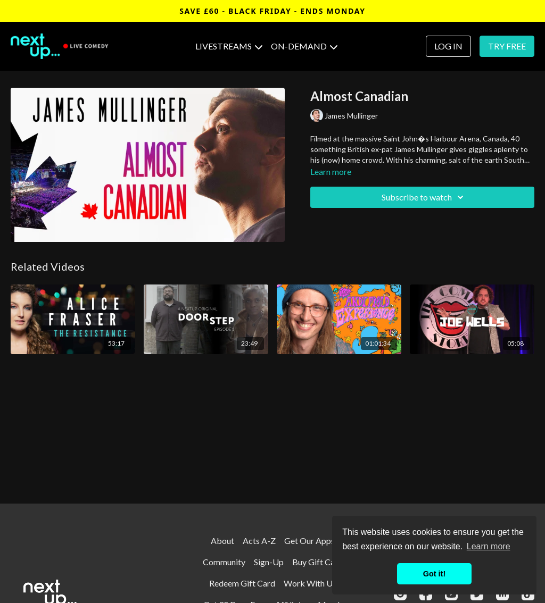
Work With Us (310, 583)
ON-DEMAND (304, 46)
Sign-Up (269, 562)
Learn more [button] (488, 546)
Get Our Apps (309, 540)
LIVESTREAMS (228, 46)
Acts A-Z (259, 540)
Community (224, 562)
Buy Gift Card (317, 562)
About (222, 540)
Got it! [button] (434, 574)
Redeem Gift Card (242, 583)
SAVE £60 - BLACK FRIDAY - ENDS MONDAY (272, 11)
